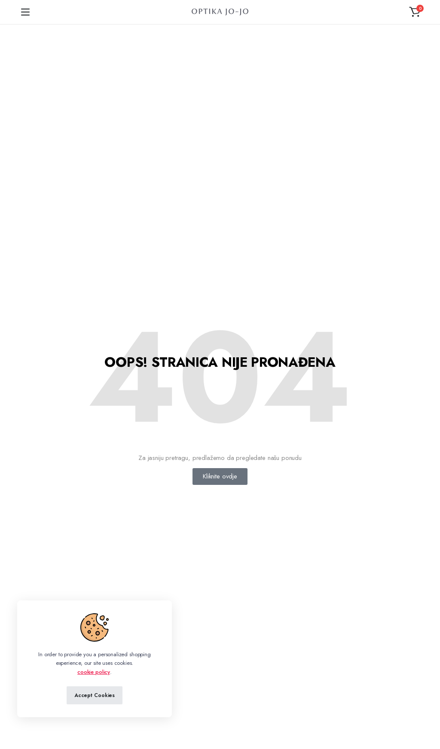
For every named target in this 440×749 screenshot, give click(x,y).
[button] (414, 12)
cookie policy (93, 672)
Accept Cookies (94, 695)
